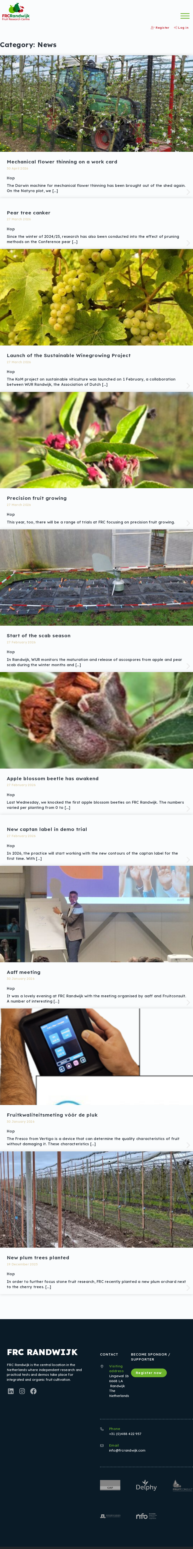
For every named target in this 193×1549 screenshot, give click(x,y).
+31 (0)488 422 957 (125, 1434)
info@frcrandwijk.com (127, 1450)
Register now (149, 1373)
